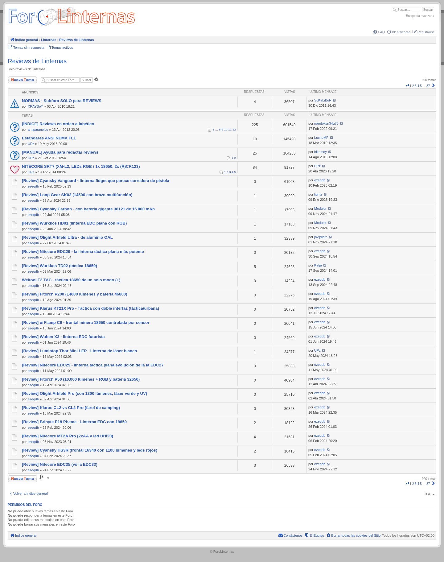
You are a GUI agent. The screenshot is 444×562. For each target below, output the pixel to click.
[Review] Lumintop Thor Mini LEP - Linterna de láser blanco (79, 351)
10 (226, 129)
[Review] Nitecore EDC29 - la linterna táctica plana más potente (83, 251)
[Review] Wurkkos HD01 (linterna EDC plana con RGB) (74, 223)
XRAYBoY (35, 106)
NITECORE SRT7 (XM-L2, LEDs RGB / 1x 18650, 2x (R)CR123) (81, 166)
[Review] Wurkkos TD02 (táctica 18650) (59, 265)
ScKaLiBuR (322, 100)
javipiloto (320, 237)
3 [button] (416, 86)
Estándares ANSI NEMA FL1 (49, 138)
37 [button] (428, 86)
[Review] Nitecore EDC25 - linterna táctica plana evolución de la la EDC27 (93, 365)
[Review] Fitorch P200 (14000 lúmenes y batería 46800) (74, 294)
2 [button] (413, 86)
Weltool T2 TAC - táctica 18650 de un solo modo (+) (71, 280)
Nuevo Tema (22, 80)
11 (230, 129)
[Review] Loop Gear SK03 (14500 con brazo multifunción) (77, 194)
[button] (407, 86)
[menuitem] (378, 32)
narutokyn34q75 (326, 123)
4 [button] (418, 86)
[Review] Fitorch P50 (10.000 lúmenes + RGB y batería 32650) (81, 379)
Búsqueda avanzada (420, 16)
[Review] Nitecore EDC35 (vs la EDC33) (59, 464)
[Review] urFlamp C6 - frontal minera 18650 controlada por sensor (85, 322)
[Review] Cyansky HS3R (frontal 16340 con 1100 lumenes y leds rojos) (89, 450)
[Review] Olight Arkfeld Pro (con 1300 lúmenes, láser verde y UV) (84, 393)
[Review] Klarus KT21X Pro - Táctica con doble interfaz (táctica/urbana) (90, 308)
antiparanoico (38, 129)
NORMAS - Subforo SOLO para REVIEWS (61, 100)
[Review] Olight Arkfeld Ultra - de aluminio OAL (67, 237)
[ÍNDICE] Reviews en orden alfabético (58, 124)
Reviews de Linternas (37, 61)
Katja (318, 265)
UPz (31, 144)
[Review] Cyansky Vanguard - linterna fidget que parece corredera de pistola (95, 180)
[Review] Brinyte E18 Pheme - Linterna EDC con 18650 (74, 421)
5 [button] (421, 86)
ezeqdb (33, 186)
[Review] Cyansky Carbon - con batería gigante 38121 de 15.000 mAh (88, 209)
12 (234, 129)
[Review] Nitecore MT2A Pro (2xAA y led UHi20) (67, 436)
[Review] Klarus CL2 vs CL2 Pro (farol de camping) (71, 407)
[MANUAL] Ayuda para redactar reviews (60, 152)
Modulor (320, 208)
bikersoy (320, 152)
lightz (318, 194)
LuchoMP (321, 137)
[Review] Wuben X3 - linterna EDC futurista (63, 336)
